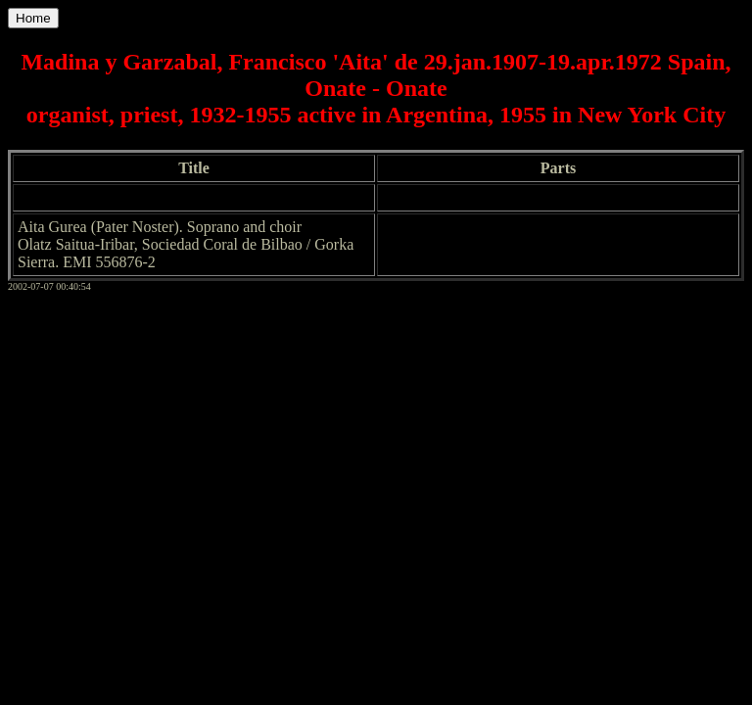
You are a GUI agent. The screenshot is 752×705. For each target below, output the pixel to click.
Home (33, 18)
